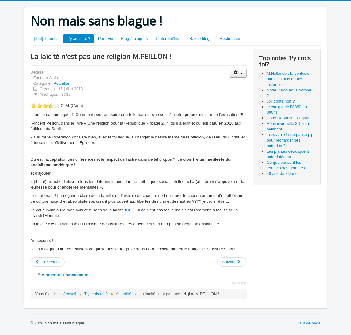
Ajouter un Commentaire (65, 275)
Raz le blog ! (200, 38)
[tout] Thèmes (46, 38)
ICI (127, 210)
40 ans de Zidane (282, 173)
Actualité (61, 83)
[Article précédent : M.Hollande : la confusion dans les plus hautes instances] (48, 262)
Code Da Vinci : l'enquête (289, 118)
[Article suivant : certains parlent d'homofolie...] (231, 262)
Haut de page (308, 323)
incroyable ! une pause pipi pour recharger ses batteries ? (291, 140)
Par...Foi (105, 38)
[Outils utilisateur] (238, 73)
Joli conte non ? (281, 101)
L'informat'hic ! (168, 38)
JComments (239, 282)
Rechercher (230, 38)
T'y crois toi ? (78, 38)
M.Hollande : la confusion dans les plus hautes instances (289, 79)
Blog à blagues (134, 38)
